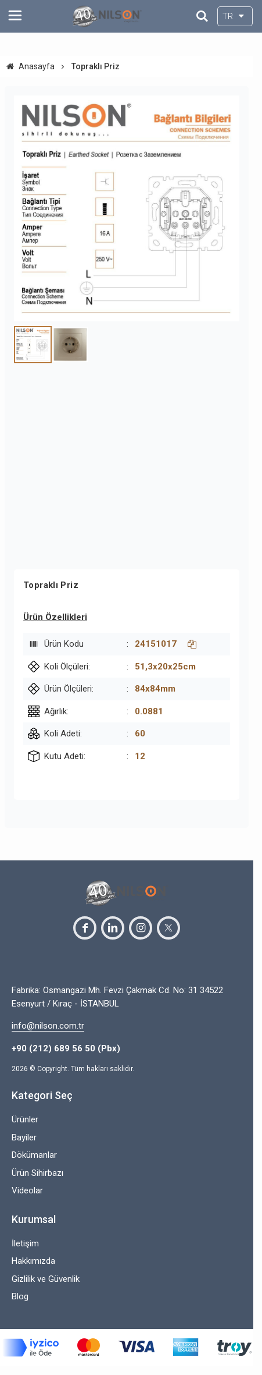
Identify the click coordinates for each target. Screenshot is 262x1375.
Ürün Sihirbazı (37, 1173)
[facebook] (84, 928)
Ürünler (25, 1119)
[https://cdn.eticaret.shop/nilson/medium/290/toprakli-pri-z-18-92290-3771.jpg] (126, 208)
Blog (20, 1296)
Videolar (27, 1190)
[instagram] (140, 928)
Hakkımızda (33, 1261)
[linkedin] (112, 928)
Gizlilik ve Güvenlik (46, 1279)
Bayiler (24, 1137)
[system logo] (107, 16)
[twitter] (168, 928)
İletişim (25, 1243)
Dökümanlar (34, 1155)
